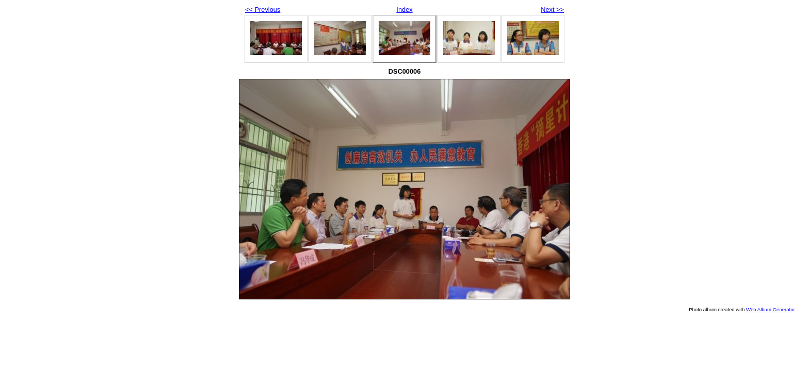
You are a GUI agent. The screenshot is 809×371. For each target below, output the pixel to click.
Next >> (552, 9)
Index (404, 9)
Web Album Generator (770, 309)
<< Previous (262, 9)
